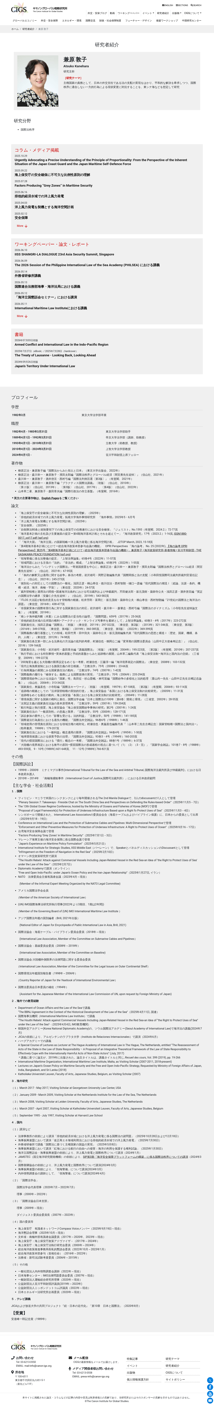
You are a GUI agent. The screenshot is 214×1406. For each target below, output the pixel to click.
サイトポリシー (175, 1379)
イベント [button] (147, 13)
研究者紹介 (163, 13)
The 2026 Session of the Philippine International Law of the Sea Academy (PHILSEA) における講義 (87, 265)
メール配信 (81, 1358)
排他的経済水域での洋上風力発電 (39, 196)
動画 (112, 13)
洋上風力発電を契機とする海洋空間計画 (44, 207)
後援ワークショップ (167, 20)
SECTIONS (182, 5)
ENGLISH (167, 5)
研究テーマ (172, 1358)
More (22, 226)
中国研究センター (191, 20)
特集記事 (132, 1358)
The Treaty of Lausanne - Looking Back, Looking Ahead (55, 355)
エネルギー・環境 (71, 20)
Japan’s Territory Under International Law (45, 366)
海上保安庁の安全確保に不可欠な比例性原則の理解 (52, 175)
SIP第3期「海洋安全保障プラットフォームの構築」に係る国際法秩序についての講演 (135, 1157)
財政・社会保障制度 (110, 20)
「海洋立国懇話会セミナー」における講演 (46, 297)
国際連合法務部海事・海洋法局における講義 (47, 287)
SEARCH (196, 5)
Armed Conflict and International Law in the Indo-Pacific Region (61, 344)
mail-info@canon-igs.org (38, 1365)
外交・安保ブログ (97, 13)
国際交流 (90, 20)
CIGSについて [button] (192, 13)
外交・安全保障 (49, 20)
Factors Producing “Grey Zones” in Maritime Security (53, 185)
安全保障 (21, 218)
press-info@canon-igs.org (95, 1376)
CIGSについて (174, 1372)
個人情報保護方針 (138, 1379)
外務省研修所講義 (28, 276)
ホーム (15, 29)
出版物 (131, 1372)
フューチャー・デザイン (138, 20)
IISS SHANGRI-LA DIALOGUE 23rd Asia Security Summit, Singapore (64, 254)
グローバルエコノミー (25, 20)
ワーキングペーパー (128, 13)
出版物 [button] (175, 13)
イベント (132, 1365)
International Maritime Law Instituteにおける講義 (51, 308)
